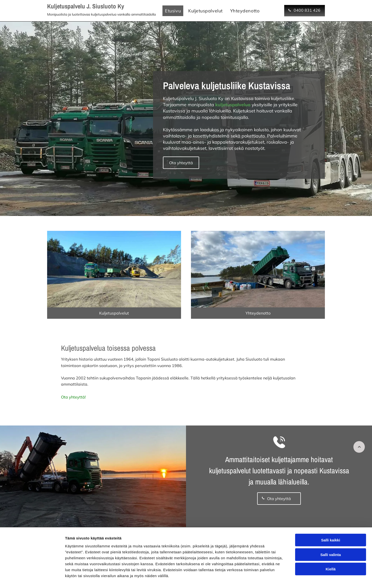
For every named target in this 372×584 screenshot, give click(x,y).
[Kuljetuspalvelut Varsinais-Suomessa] (258, 270)
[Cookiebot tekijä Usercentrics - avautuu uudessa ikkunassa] (32, 574)
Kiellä (331, 548)
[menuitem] (173, 10)
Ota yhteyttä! (73, 399)
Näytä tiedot (265, 574)
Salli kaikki (330, 519)
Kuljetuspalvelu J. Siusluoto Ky (85, 6)
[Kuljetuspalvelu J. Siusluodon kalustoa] (114, 270)
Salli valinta (330, 533)
